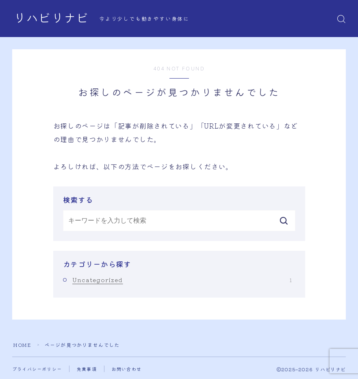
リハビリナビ (51, 19)
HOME (22, 344)
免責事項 (87, 369)
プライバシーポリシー (37, 369)
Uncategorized (182, 280)
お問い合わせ (126, 369)
